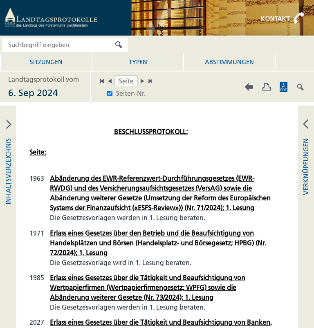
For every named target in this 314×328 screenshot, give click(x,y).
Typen (138, 62)
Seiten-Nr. (131, 93)
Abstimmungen (229, 62)
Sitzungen (46, 62)
